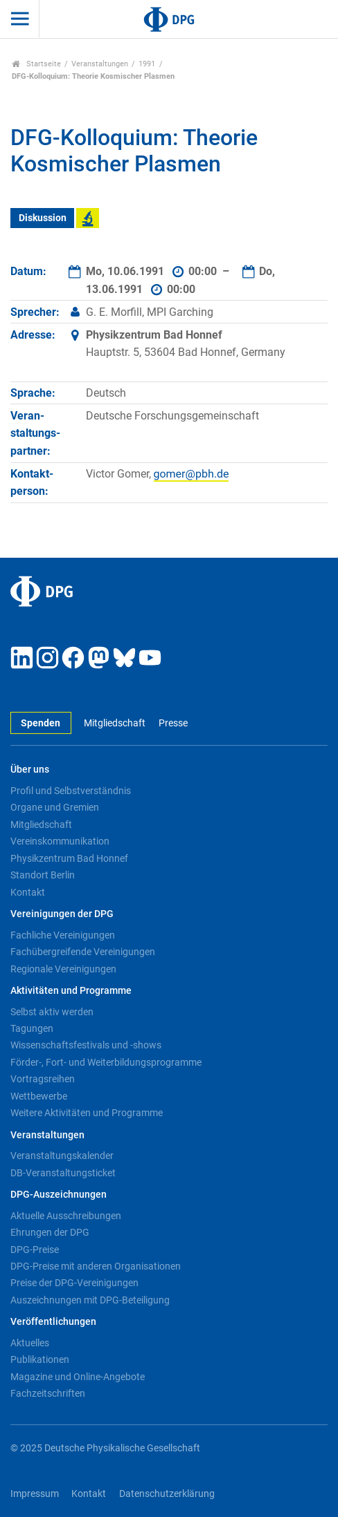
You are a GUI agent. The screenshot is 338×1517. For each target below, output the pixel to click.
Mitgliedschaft (114, 723)
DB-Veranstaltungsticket (63, 1172)
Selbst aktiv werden (52, 1011)
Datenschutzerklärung (167, 1494)
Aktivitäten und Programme (71, 991)
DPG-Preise (34, 1249)
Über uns (29, 769)
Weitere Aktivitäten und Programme (86, 1112)
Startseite (36, 63)
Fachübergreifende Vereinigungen (82, 951)
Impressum (34, 1494)
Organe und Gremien (54, 807)
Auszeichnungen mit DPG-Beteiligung (90, 1300)
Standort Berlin (42, 874)
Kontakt (27, 892)
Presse (173, 723)
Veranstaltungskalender (62, 1155)
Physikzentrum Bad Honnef (69, 858)
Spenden (40, 723)
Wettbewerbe (38, 1096)
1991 (147, 63)
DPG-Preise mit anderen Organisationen (95, 1266)
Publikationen (39, 1359)
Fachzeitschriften (47, 1393)
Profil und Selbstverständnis (70, 790)
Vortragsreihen (42, 1078)
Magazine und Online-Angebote (77, 1376)
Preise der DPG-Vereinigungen (74, 1282)
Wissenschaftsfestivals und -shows (85, 1044)
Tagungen (31, 1028)
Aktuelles (29, 1342)
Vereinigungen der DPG (62, 914)
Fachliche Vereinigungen (62, 935)
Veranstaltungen (99, 63)
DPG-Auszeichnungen (58, 1194)
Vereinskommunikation (59, 841)
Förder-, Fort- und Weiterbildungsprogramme (106, 1062)
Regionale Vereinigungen (63, 968)
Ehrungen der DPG (49, 1232)
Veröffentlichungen (53, 1322)
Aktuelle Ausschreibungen (65, 1215)
